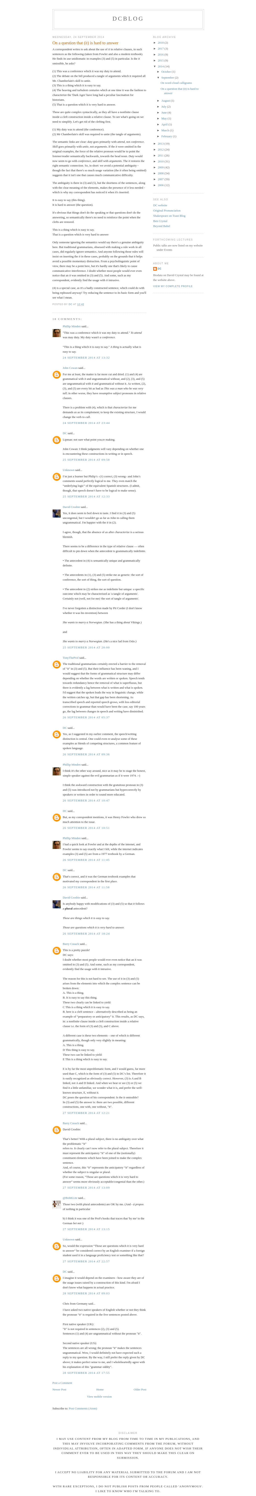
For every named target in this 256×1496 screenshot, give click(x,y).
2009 (161, 167)
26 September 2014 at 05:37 (86, 717)
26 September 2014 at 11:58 (86, 887)
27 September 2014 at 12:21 (86, 1113)
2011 (161, 155)
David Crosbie (71, 507)
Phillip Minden (72, 326)
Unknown (68, 470)
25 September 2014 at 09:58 (86, 459)
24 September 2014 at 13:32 (86, 357)
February (167, 136)
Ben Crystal (160, 221)
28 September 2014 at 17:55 (86, 1372)
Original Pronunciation (167, 210)
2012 (161, 149)
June (164, 112)
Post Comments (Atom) (83, 1408)
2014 (161, 66)
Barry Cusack (71, 944)
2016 (161, 54)
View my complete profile (173, 286)
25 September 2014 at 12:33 (86, 496)
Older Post (140, 1389)
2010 (161, 161)
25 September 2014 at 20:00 (86, 647)
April (165, 124)
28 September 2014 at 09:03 (86, 1293)
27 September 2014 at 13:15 (86, 1229)
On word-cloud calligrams (176, 83)
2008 (161, 173)
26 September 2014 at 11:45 (86, 860)
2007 (161, 179)
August (166, 100)
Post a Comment (62, 1383)
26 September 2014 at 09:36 (86, 754)
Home (100, 1389)
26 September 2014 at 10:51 (86, 828)
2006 (161, 185)
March (165, 130)
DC (65, 433)
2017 (161, 48)
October (166, 71)
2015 (161, 60)
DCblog (128, 18)
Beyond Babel (161, 226)
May (164, 118)
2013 (161, 143)
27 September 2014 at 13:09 (86, 1187)
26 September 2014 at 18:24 (86, 933)
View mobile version (99, 1396)
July (164, 106)
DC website (160, 205)
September (168, 77)
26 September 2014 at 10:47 (86, 800)
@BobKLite (70, 1198)
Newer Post (59, 1389)
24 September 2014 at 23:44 (86, 423)
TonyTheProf (71, 657)
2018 (161, 42)
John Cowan (70, 368)
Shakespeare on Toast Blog (169, 215)
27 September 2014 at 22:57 (86, 1261)
